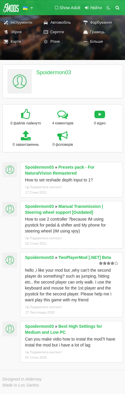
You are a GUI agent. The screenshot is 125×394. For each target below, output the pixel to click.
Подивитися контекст (43, 187)
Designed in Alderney (22, 379)
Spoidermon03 (53, 72)
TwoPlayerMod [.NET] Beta (84, 257)
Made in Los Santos (20, 385)
